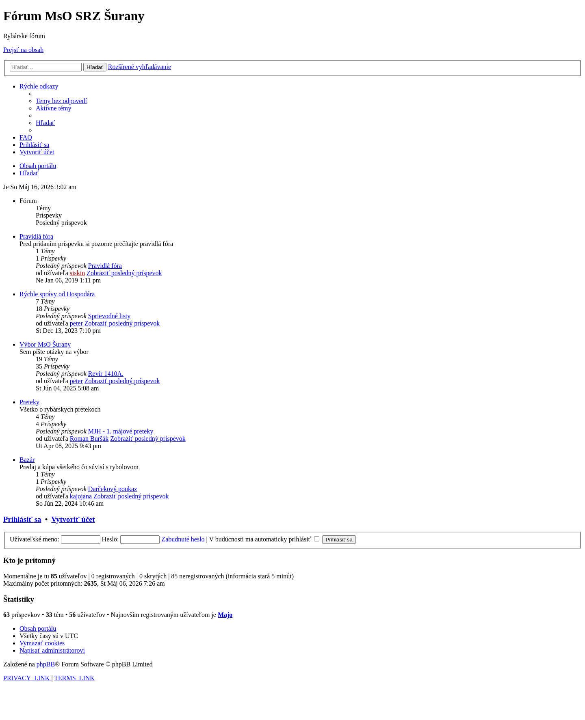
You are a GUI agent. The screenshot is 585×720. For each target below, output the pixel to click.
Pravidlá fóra (36, 236)
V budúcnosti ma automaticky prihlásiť (264, 539)
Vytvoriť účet (73, 519)
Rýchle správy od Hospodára (57, 294)
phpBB (46, 664)
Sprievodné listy (109, 316)
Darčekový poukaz (112, 488)
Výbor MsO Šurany (45, 344)
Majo (225, 614)
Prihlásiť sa (22, 519)
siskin (77, 272)
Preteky (29, 402)
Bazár (27, 459)
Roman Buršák (89, 438)
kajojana (81, 496)
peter (76, 323)
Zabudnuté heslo (182, 539)
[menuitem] (61, 100)
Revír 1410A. (106, 373)
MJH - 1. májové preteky (120, 431)
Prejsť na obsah (23, 49)
